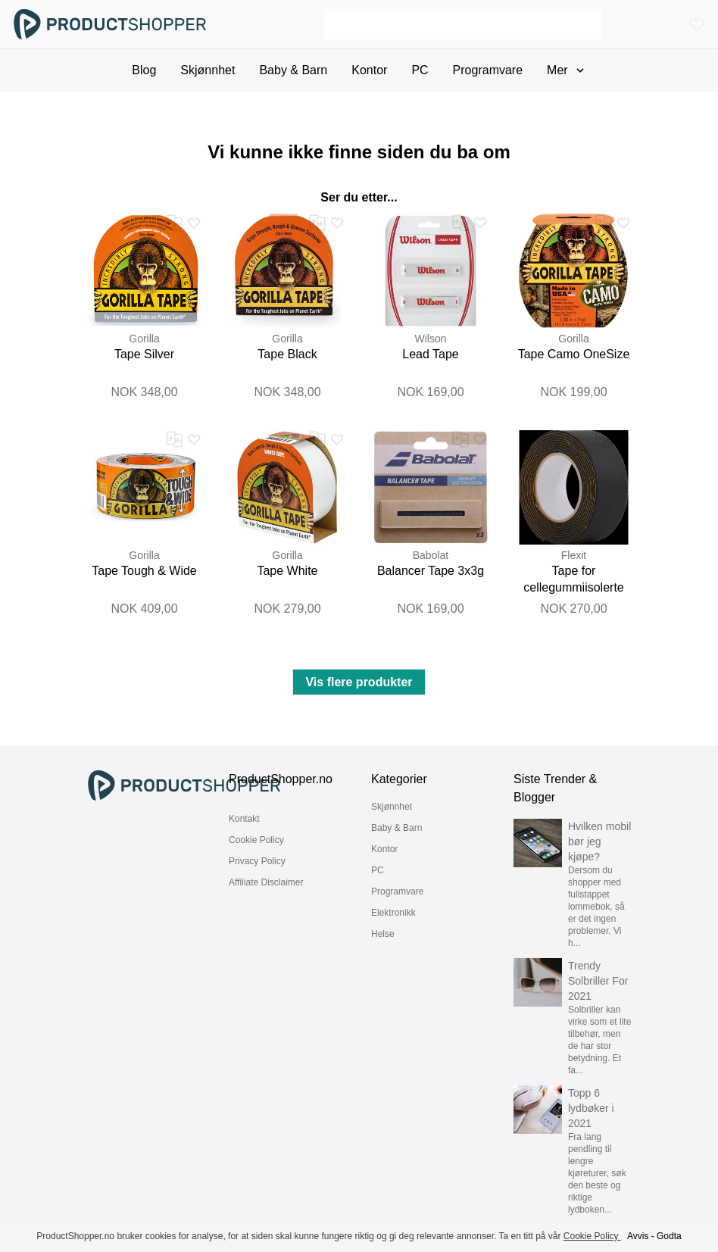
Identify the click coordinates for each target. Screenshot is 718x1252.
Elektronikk (393, 912)
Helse (383, 934)
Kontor (384, 849)
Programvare (397, 891)
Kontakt (244, 818)
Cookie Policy (256, 840)
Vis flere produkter (358, 682)
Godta (669, 1236)
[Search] (462, 24)
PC (377, 870)
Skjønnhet (391, 806)
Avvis (637, 1236)
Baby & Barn (396, 828)
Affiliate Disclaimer (266, 882)
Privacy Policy (257, 861)
